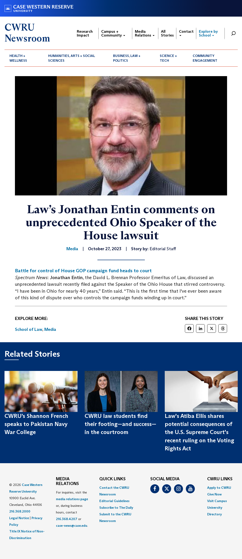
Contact (186, 32)
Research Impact (85, 33)
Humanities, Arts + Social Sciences (71, 58)
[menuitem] (24, 58)
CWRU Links (220, 479)
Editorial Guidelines (114, 501)
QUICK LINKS (112, 479)
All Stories (167, 33)
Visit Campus (217, 501)
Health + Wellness (18, 58)
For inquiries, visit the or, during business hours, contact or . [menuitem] (72, 509)
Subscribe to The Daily (116, 507)
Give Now (214, 494)
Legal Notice (19, 518)
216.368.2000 (19, 511)
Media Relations (145, 33)
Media (50, 329)
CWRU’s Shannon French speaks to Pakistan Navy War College (36, 424)
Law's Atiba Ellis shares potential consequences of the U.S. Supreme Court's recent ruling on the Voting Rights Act (199, 432)
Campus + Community (113, 33)
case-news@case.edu (71, 525)
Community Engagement (205, 58)
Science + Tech (168, 58)
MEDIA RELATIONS (67, 481)
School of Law (28, 329)
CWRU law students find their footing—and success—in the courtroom (120, 424)
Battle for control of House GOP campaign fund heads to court (83, 270)
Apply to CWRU (219, 487)
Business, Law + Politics (127, 58)
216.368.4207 (66, 519)
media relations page (72, 499)
